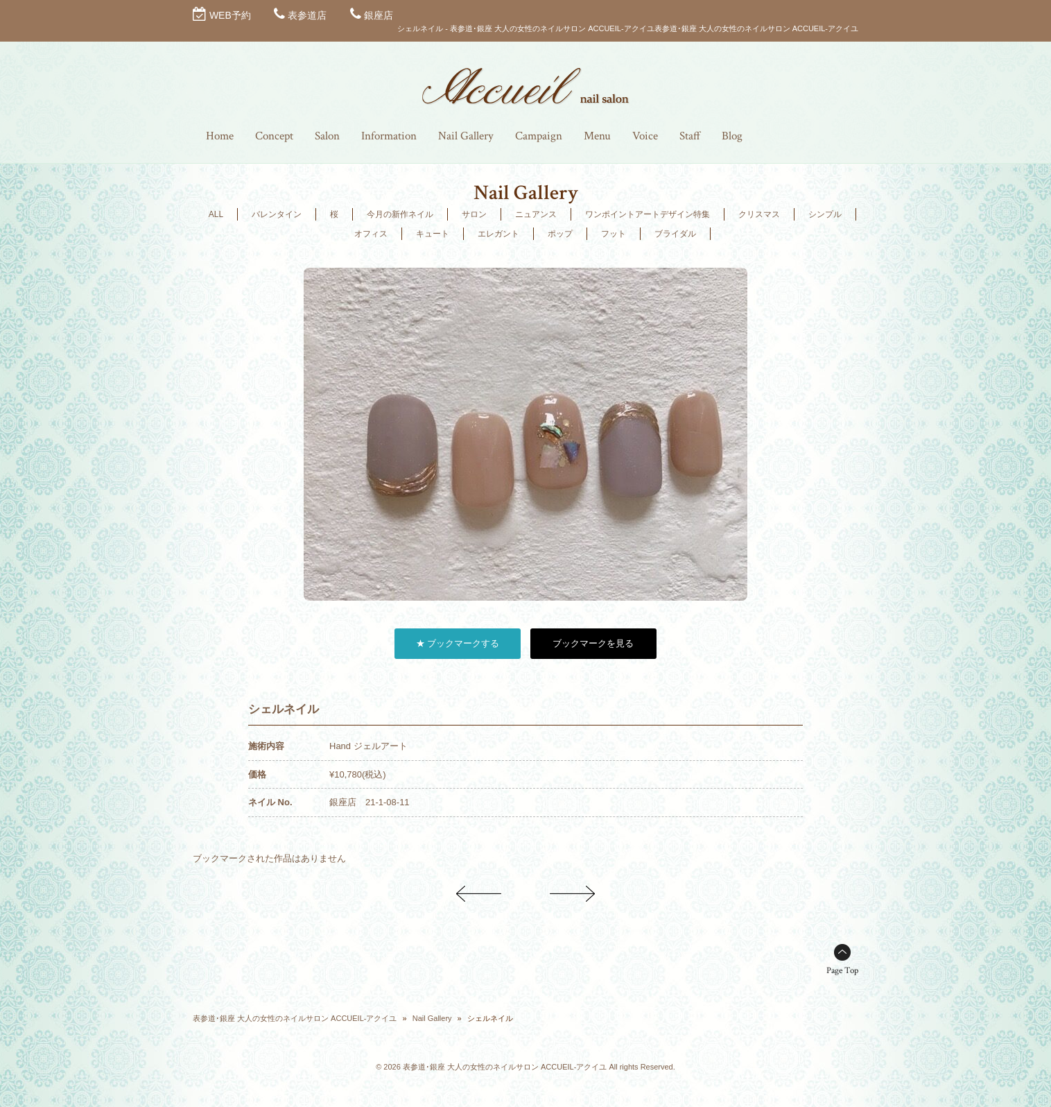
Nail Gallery (432, 1018)
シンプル (825, 214)
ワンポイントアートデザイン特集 (647, 214)
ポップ (560, 234)
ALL (216, 214)
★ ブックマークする (458, 643)
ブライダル (675, 234)
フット (613, 234)
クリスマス (759, 214)
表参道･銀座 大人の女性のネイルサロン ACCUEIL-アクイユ (295, 1018)
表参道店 (307, 15)
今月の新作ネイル (400, 214)
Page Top (842, 971)
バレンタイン (277, 214)
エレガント (498, 234)
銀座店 (378, 15)
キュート (432, 234)
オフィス (371, 234)
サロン (474, 214)
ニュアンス (536, 214)
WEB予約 (230, 15)
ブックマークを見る (593, 643)
